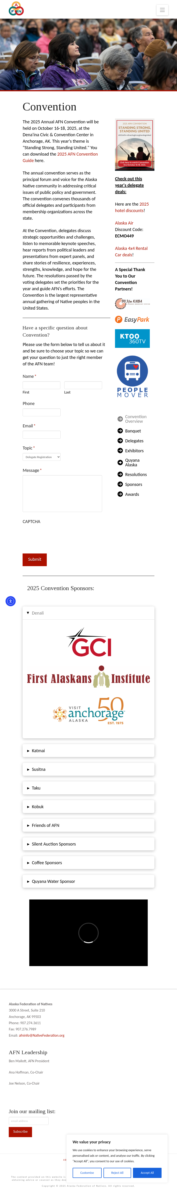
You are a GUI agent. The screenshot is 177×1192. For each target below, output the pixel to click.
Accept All (147, 1173)
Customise (87, 1173)
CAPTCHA (31, 521)
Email (29, 426)
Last (67, 392)
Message (32, 470)
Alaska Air (124, 223)
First (26, 392)
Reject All (117, 1173)
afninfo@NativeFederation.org (41, 1035)
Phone (29, 403)
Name (30, 376)
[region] (117, 1158)
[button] (162, 10)
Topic (29, 448)
